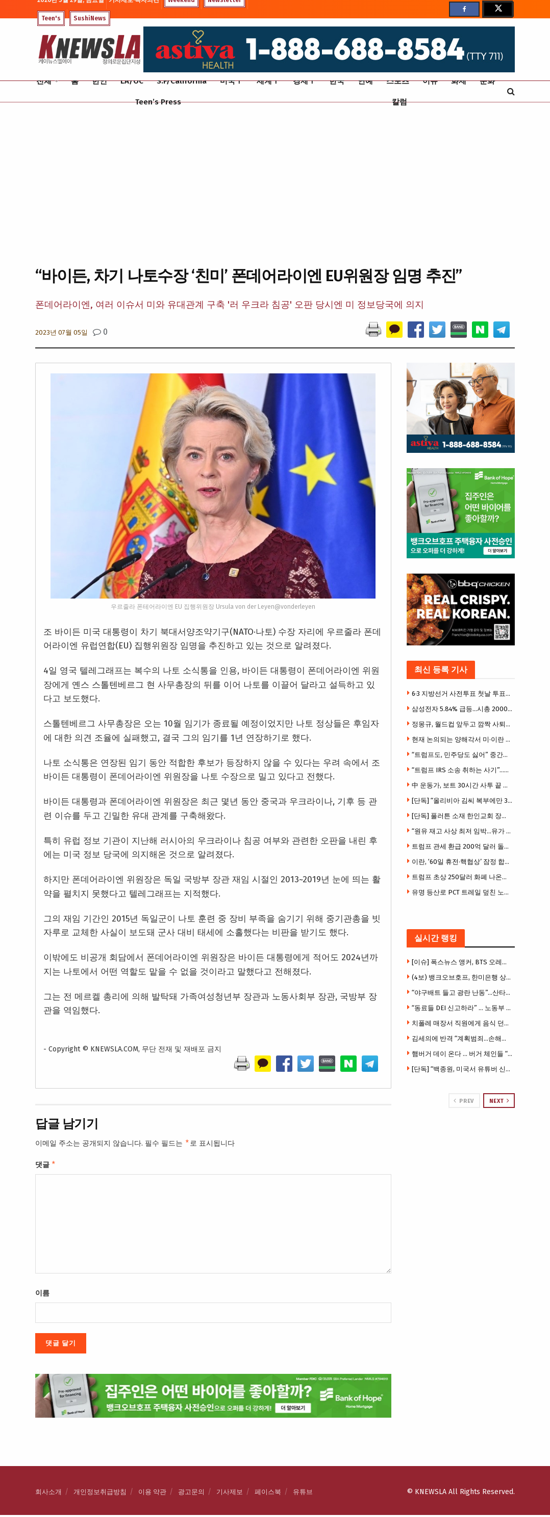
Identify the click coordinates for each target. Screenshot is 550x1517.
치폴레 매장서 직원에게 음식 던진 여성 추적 (462, 1023)
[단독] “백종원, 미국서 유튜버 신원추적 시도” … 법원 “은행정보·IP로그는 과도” (462, 1069)
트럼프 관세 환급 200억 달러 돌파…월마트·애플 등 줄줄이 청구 (462, 846)
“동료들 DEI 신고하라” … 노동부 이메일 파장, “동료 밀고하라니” (462, 1008)
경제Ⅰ (304, 81)
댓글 (45, 1166)
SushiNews (89, 18)
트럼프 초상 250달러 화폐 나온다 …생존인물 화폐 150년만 (462, 877)
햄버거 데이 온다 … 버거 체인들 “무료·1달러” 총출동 (462, 1054)
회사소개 (48, 1494)
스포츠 (397, 81)
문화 (487, 81)
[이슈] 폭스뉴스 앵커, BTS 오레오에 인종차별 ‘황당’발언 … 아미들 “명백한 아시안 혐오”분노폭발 (462, 962)
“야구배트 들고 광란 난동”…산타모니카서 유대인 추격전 (462, 992)
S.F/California (182, 81)
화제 (458, 81)
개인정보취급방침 (100, 1494)
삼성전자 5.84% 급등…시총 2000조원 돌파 (462, 709)
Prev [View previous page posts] (463, 1100)
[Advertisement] (275, 183)
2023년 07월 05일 (61, 332)
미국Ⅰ (231, 81)
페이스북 (268, 1494)
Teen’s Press (158, 101)
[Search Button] (511, 91)
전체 (44, 81)
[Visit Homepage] (89, 50)
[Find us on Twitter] (497, 9)
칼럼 (399, 101)
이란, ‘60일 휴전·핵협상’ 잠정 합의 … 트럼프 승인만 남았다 (462, 861)
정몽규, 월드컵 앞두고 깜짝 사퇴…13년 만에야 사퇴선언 (462, 724)
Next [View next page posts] (499, 1100)
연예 (365, 81)
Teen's (51, 18)
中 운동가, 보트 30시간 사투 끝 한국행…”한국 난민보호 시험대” (462, 785)
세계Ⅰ (268, 81)
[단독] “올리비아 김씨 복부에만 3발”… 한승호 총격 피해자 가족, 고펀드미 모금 (462, 800)
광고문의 (191, 1494)
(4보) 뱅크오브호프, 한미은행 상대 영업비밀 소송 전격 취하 (462, 977)
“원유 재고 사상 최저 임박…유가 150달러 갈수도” (462, 831)
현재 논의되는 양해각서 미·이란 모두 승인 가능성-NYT (462, 739)
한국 (336, 81)
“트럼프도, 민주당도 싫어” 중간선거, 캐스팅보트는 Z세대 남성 (462, 754)
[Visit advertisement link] (461, 1146)
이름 (42, 1295)
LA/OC (131, 81)
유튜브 (303, 1494)
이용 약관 (152, 1494)
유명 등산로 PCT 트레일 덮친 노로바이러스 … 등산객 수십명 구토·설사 (462, 892)
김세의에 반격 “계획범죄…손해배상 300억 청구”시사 (462, 1038)
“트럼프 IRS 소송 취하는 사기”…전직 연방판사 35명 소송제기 (462, 770)
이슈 (430, 81)
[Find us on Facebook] (464, 9)
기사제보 (229, 1494)
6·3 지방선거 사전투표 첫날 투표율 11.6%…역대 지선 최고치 (462, 693)
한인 (99, 81)
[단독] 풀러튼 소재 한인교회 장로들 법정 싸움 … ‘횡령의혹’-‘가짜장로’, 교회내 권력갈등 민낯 (462, 816)
